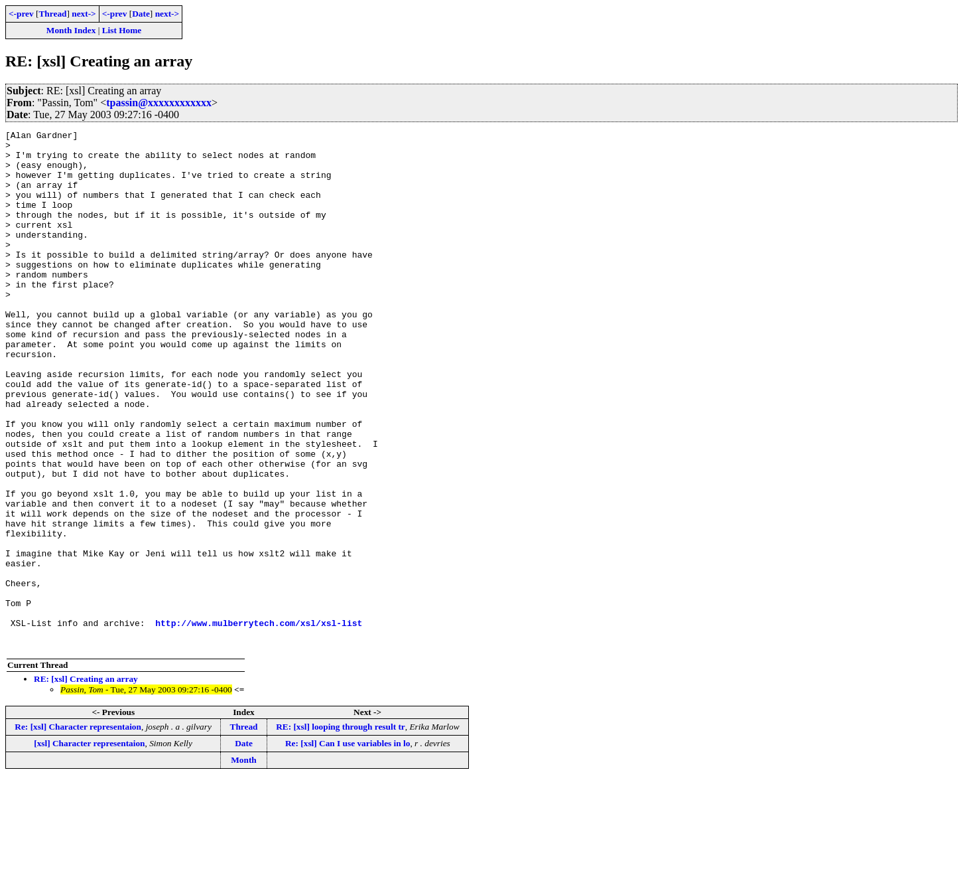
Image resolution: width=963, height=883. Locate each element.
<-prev (21, 14)
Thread (52, 14)
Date (141, 14)
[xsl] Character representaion (89, 847)
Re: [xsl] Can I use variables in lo (347, 847)
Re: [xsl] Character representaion (78, 830)
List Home (122, 30)
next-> (84, 14)
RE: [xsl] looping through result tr (340, 830)
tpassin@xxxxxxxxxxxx (159, 102)
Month (244, 863)
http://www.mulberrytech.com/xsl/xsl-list (258, 722)
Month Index (71, 30)
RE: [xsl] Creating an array (86, 782)
